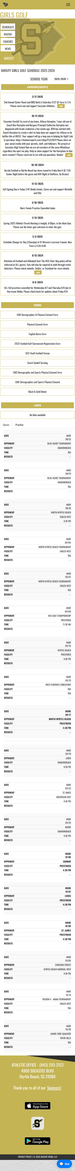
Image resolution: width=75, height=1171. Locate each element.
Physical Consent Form (37, 324)
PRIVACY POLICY (25, 1156)
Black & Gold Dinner (37, 391)
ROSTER (8, 34)
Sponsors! (54, 1088)
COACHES (8, 41)
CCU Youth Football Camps (37, 353)
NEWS (8, 49)
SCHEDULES (8, 27)
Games (6, 425)
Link (61, 106)
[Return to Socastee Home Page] (5, 4)
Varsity (9, 58)
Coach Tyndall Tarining (37, 363)
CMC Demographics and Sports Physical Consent (37, 382)
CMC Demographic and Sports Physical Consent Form (37, 372)
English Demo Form (37, 334)
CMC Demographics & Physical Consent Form (37, 315)
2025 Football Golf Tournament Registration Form (37, 343)
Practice (19, 425)
